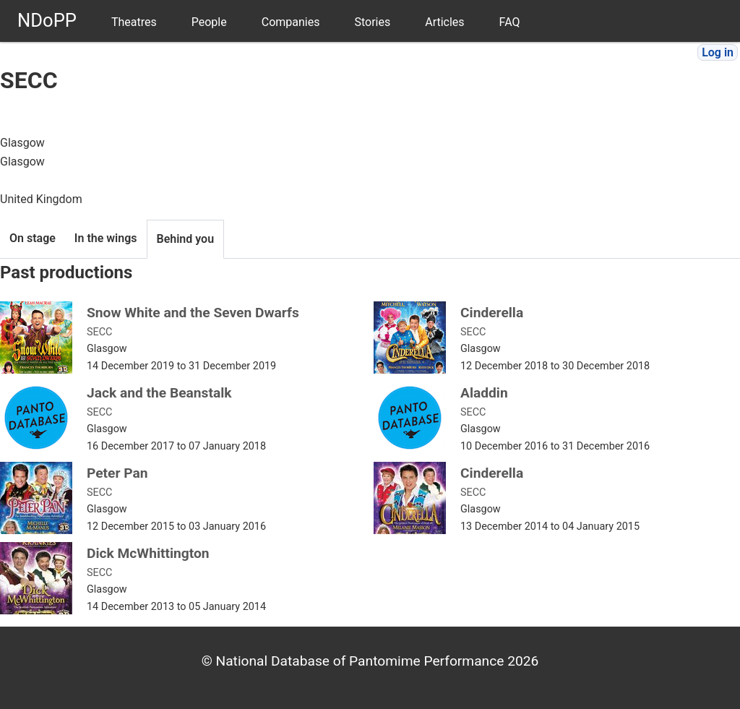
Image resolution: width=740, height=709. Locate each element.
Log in (717, 52)
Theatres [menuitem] (134, 22)
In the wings (105, 238)
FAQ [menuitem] (509, 22)
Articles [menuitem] (444, 22)
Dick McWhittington (148, 553)
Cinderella (491, 312)
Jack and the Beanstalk (159, 392)
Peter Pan (117, 473)
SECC (99, 332)
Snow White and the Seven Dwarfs (193, 312)
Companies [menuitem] (291, 22)
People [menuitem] (209, 22)
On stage (32, 238)
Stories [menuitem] (372, 22)
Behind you (186, 239)
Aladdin (484, 392)
